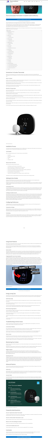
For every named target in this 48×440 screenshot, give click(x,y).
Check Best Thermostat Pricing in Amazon (24, 19)
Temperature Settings (10, 43)
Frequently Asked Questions (10, 63)
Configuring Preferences (9, 42)
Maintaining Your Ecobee (9, 56)
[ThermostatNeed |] (8, 1)
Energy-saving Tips (9, 49)
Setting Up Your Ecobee (9, 38)
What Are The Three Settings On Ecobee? (13, 66)
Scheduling (9, 44)
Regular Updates (10, 57)
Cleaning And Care (10, 58)
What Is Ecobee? (10, 32)
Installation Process (9, 35)
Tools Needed (9, 36)
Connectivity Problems (10, 53)
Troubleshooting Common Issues (10, 52)
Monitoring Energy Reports (11, 51)
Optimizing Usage (10, 50)
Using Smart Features (9, 45)
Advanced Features (9, 59)
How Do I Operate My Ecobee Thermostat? (13, 64)
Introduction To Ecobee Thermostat (10, 31)
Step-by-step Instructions (10, 37)
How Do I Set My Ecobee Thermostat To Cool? (13, 65)
